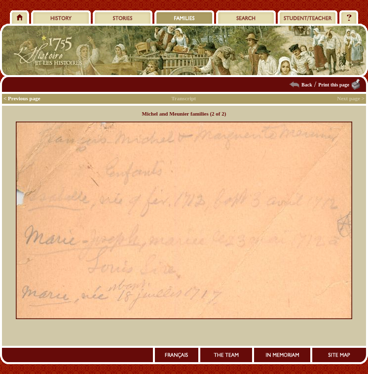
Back (306, 84)
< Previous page (21, 98)
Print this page (333, 84)
